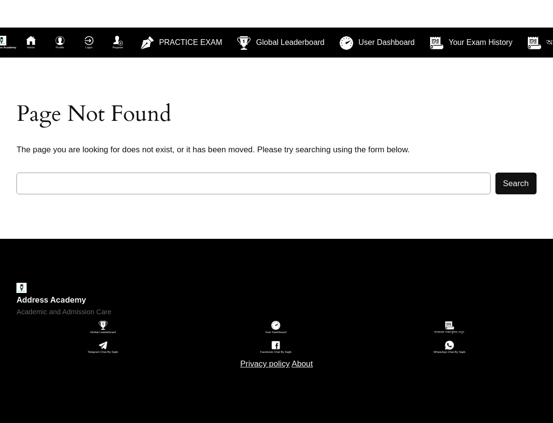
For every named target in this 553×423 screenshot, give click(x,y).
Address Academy (51, 300)
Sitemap (277, 387)
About (302, 363)
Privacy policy (265, 363)
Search (516, 183)
